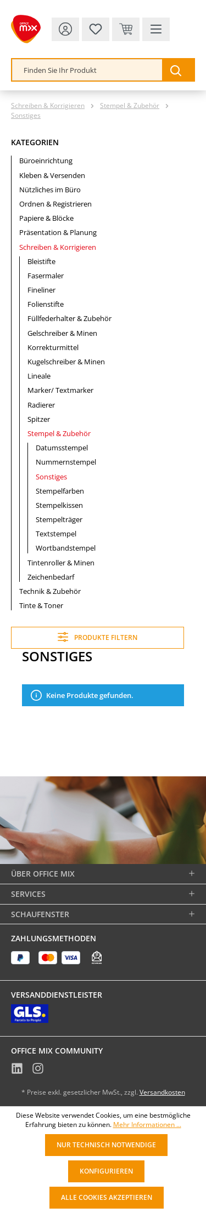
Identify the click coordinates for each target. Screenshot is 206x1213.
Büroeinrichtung (46, 160)
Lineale (39, 376)
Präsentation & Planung (58, 232)
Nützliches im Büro (50, 189)
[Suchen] (178, 70)
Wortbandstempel (66, 548)
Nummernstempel (66, 462)
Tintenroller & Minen (60, 563)
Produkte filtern (97, 637)
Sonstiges (51, 477)
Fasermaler (45, 276)
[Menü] (156, 29)
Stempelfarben (60, 491)
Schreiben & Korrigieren (57, 247)
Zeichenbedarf (50, 577)
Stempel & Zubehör (59, 433)
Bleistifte (41, 261)
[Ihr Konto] (65, 29)
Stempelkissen (59, 505)
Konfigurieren (106, 1171)
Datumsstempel (62, 448)
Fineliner (41, 290)
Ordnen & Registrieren (55, 204)
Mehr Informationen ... (147, 1124)
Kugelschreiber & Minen (66, 362)
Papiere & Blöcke (46, 218)
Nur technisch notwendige (106, 1144)
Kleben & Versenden (52, 175)
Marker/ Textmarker (60, 390)
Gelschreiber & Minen (62, 333)
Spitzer (38, 419)
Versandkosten (162, 1092)
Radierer (41, 405)
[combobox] (87, 70)
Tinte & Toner (41, 605)
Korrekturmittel (53, 347)
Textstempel (56, 534)
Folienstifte (45, 304)
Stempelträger (59, 519)
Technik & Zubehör (50, 591)
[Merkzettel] (95, 29)
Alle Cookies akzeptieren (106, 1197)
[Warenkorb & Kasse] (126, 29)
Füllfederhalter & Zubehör (69, 318)
